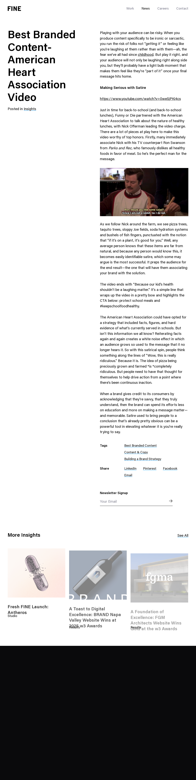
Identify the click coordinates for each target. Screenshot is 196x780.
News (145, 9)
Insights (30, 109)
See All (182, 536)
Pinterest (149, 469)
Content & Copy (136, 452)
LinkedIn (130, 469)
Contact (182, 9)
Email (128, 475)
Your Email (108, 502)
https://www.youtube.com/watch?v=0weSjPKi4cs (140, 99)
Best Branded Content (140, 446)
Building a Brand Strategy (142, 459)
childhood (146, 55)
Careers (163, 9)
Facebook (170, 469)
